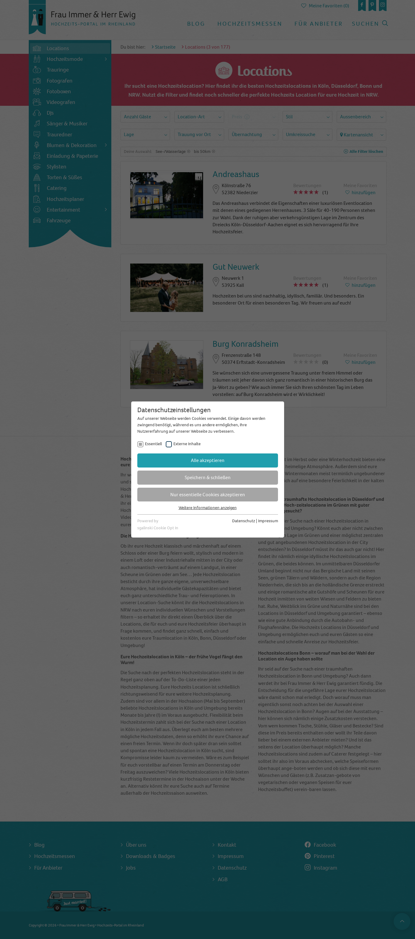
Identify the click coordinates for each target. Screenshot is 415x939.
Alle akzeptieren (207, 460)
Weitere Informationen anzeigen (208, 508)
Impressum (268, 521)
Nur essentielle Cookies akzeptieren (207, 494)
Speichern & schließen (208, 477)
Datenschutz (243, 521)
